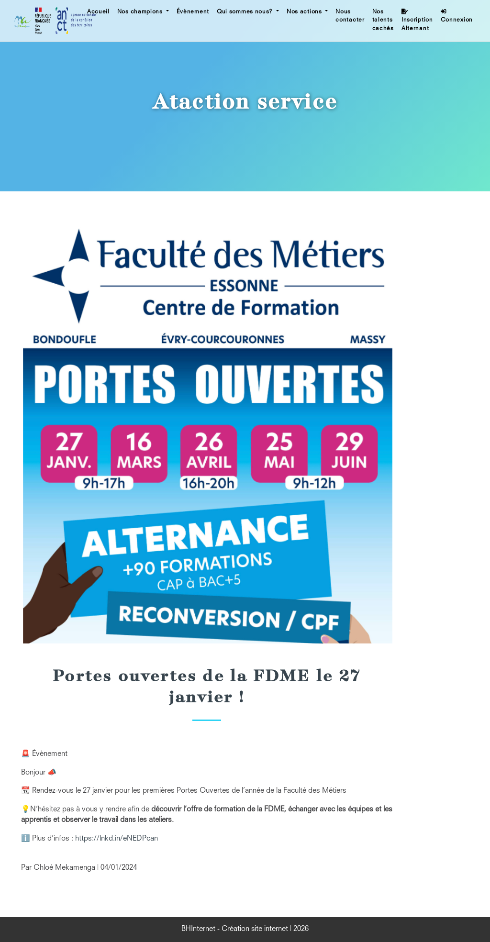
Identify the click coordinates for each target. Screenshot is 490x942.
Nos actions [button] (305, 12)
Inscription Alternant (417, 20)
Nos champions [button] (141, 12)
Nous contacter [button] (349, 16)
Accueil (98, 12)
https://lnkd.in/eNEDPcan (116, 838)
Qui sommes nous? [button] (246, 12)
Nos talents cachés (383, 20)
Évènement (193, 12)
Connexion (457, 16)
